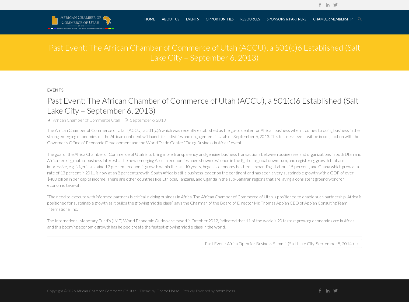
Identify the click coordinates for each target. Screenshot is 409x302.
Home (150, 19)
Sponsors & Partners (286, 19)
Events (192, 19)
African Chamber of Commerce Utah (86, 119)
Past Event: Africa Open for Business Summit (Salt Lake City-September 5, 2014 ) (282, 243)
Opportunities (220, 19)
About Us (170, 19)
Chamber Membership (333, 19)
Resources (250, 19)
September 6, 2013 (147, 119)
